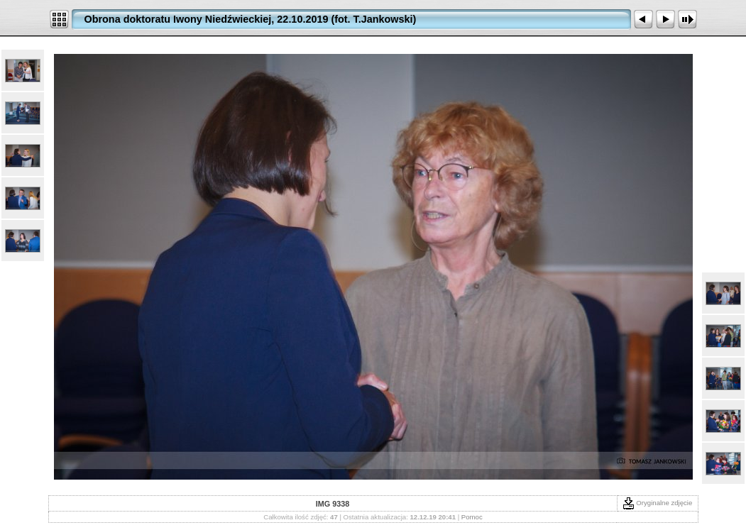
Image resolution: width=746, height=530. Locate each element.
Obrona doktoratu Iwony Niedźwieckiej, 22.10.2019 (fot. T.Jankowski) (250, 19)
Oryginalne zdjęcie (657, 503)
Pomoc (472, 517)
